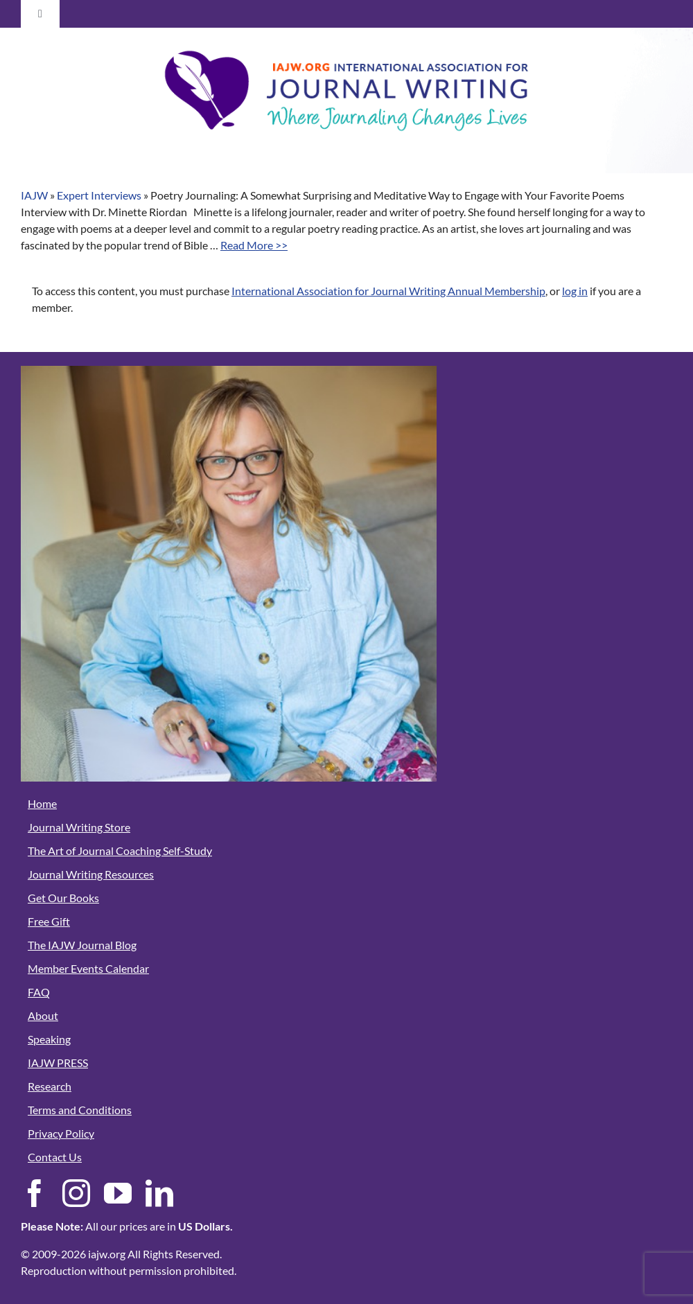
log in (575, 290)
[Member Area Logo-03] (346, 46)
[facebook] (35, 1193)
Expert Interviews (99, 195)
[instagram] (76, 1193)
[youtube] (118, 1193)
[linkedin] (159, 1193)
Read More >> (254, 245)
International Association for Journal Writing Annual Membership (388, 290)
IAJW (34, 195)
